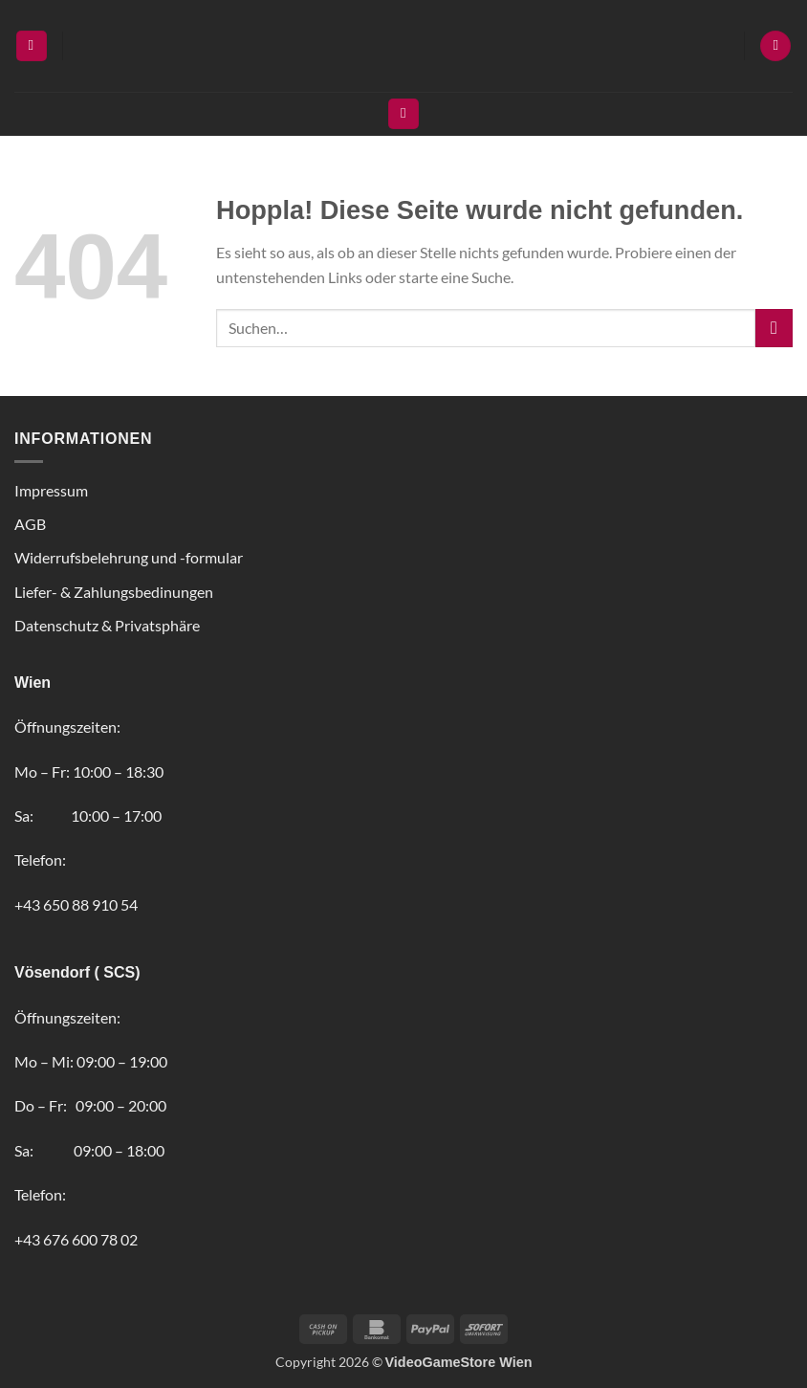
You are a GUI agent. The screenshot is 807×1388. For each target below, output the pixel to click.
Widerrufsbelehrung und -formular (128, 557)
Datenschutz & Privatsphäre (107, 625)
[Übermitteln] (774, 327)
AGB (30, 524)
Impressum (51, 490)
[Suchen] (403, 114)
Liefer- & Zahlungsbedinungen (113, 592)
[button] (31, 46)
